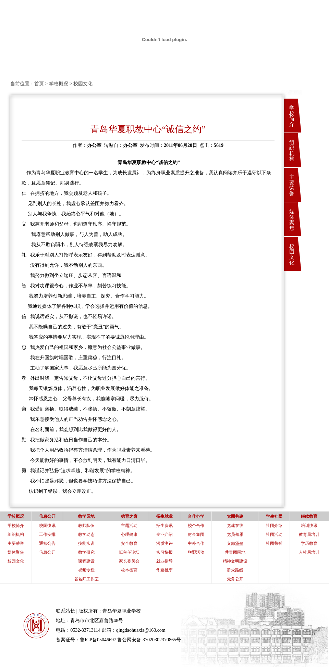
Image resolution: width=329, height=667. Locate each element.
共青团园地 (235, 552)
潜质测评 (164, 543)
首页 (39, 83)
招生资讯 (164, 525)
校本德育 (129, 570)
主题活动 (129, 525)
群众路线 (235, 570)
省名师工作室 (86, 579)
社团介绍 (274, 525)
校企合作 (196, 525)
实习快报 (164, 552)
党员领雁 (235, 534)
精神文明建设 (235, 561)
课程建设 (86, 561)
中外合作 (196, 543)
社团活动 (274, 534)
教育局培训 (309, 534)
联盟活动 (196, 552)
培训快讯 (309, 525)
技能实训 (86, 543)
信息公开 (47, 552)
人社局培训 (309, 552)
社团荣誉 (274, 543)
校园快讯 (47, 525)
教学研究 (86, 552)
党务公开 (235, 579)
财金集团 (196, 534)
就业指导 (164, 561)
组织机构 (291, 151)
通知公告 (47, 543)
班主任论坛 (129, 552)
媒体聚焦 (291, 220)
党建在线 (235, 525)
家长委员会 (129, 561)
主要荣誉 (291, 185)
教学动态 (86, 534)
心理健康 (129, 534)
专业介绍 (164, 534)
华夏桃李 (164, 570)
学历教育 (309, 543)
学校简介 (291, 116)
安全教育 (129, 543)
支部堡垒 (235, 543)
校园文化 (291, 254)
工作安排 (47, 534)
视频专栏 (86, 570)
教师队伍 (86, 525)
